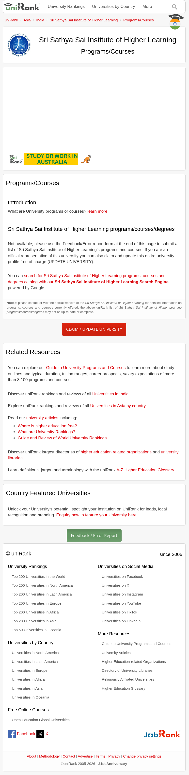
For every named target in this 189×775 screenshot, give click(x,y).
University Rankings (66, 6)
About (31, 756)
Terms (101, 756)
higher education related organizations (116, 452)
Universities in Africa (28, 679)
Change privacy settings (142, 756)
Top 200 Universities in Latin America (42, 594)
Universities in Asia (27, 688)
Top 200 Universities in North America (42, 585)
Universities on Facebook (122, 577)
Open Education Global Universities (41, 720)
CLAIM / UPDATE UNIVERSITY (94, 329)
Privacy (114, 756)
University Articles (116, 653)
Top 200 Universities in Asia (34, 621)
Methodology (49, 756)
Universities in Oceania (30, 697)
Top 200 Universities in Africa (35, 612)
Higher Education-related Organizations (134, 662)
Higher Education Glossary (123, 688)
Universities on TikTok (119, 612)
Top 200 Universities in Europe (37, 603)
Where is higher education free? (47, 426)
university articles (42, 418)
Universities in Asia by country (118, 405)
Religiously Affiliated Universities (128, 679)
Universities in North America (35, 653)
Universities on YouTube (121, 603)
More (147, 6)
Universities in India (110, 394)
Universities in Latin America (35, 662)
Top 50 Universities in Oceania (36, 630)
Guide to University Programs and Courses (86, 367)
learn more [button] (97, 211)
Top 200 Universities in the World (38, 577)
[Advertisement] (94, 106)
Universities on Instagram (122, 594)
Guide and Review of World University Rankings (62, 438)
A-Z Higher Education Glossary (145, 470)
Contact (69, 756)
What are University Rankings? (46, 432)
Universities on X (115, 585)
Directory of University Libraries (127, 670)
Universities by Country (113, 6)
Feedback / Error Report (94, 535)
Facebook (21, 733)
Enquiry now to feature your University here (96, 515)
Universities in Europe (29, 670)
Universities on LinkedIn (121, 621)
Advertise (85, 756)
